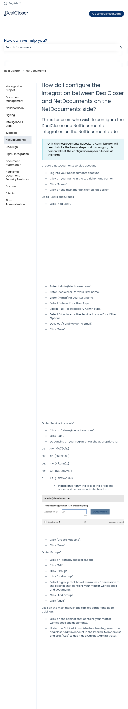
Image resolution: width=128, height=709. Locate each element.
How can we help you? (25, 40)
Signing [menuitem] (10, 115)
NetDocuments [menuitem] (16, 140)
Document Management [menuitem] (15, 99)
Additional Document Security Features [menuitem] (17, 175)
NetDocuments (36, 71)
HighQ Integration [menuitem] (17, 154)
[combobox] (61, 47)
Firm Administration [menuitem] (15, 202)
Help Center (12, 71)
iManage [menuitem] (11, 133)
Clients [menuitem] (10, 193)
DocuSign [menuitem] (12, 147)
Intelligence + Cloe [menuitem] (14, 124)
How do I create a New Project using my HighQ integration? (76, 664)
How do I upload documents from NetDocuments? (71, 646)
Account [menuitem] (11, 186)
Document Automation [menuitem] (13, 163)
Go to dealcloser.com (106, 14)
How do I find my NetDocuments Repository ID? (69, 638)
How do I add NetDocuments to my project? (67, 629)
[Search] (121, 47)
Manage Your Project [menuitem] (14, 88)
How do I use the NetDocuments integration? (68, 655)
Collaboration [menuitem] (15, 108)
